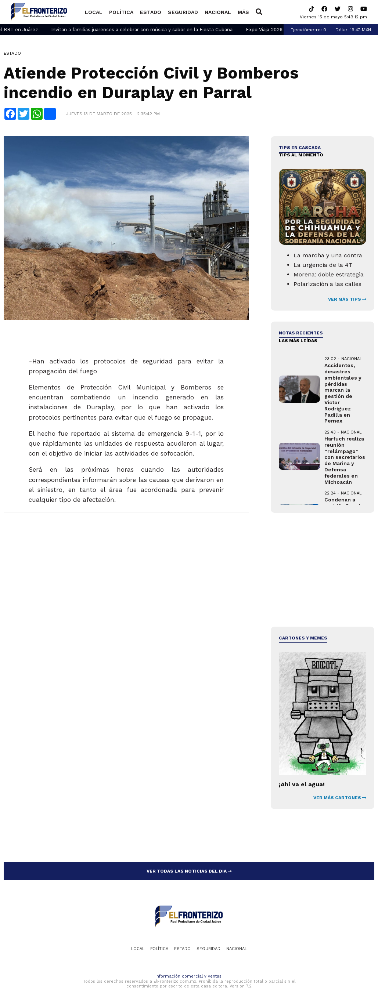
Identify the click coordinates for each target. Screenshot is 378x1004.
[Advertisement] (322, 570)
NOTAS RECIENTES (301, 333)
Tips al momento (301, 154)
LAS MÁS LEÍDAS (298, 340)
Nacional (218, 12)
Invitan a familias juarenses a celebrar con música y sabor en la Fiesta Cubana (161, 29)
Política (121, 12)
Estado (150, 12)
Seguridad (183, 12)
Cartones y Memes (303, 638)
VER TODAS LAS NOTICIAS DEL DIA (189, 871)
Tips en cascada (300, 147)
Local (93, 12)
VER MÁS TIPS (347, 299)
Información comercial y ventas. (189, 976)
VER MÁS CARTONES (339, 797)
